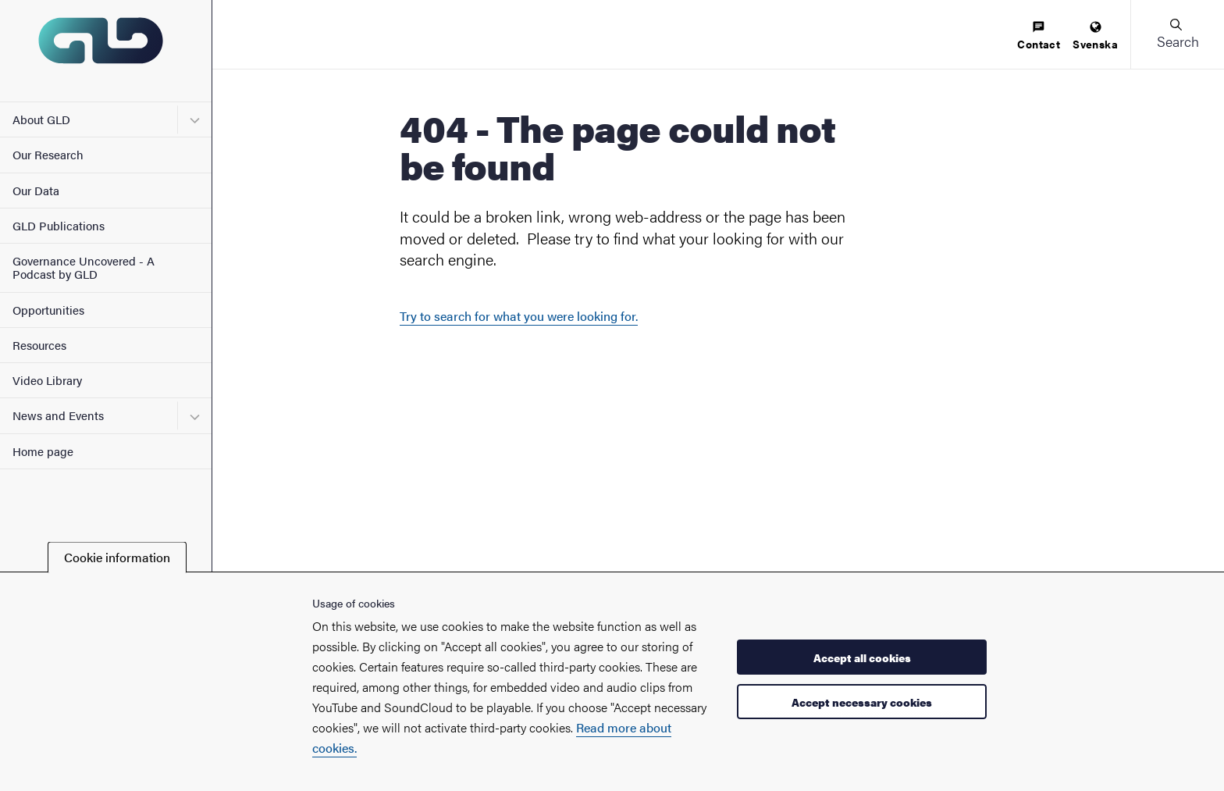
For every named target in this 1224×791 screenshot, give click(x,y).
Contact (1038, 36)
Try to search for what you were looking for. (519, 316)
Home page (42, 451)
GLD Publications (58, 225)
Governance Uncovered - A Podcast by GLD (83, 267)
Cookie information (117, 557)
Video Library (47, 380)
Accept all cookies (862, 657)
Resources (39, 345)
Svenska (1095, 36)
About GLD (41, 119)
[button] (1177, 34)
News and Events (58, 415)
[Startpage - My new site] (106, 51)
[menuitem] (1038, 36)
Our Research (48, 154)
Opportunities (48, 309)
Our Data (35, 190)
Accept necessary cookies (862, 702)
